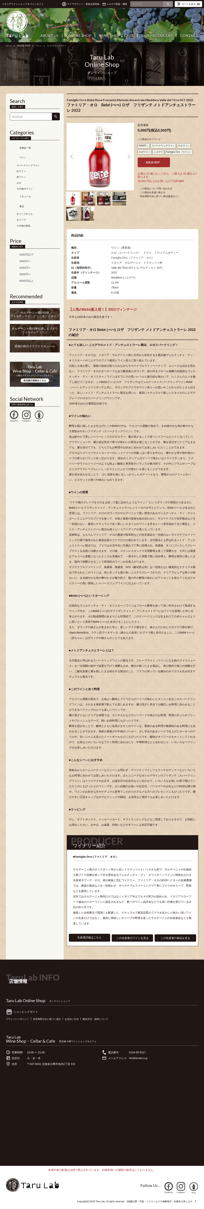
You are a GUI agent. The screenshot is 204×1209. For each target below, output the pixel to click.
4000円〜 (19, 252)
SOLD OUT (153, 162)
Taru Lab (13, 1040)
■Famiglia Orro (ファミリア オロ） (97, 860)
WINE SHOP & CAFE (116, 35)
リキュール (19, 186)
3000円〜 (19, 245)
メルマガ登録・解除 (117, 4)
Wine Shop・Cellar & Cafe (30, 1044)
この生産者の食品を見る (175, 941)
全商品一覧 (19, 146)
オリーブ (21, 204)
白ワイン (21, 163)
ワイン (42, 45)
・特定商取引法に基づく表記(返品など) (158, 196)
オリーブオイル (25, 198)
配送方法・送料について (108, 1022)
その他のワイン (25, 181)
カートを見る (188, 4)
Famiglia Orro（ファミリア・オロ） (132, 261)
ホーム (9, 45)
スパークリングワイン (63, 45)
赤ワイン (21, 169)
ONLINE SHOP (78, 35)
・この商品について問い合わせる (155, 188)
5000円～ (144, 145)
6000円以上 (21, 265)
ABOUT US (49, 35)
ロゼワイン (184, 145)
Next (128, 156)
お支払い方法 (81, 1022)
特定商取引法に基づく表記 (53, 1022)
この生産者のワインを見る (132, 941)
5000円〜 (19, 258)
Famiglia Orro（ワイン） (179, 152)
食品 (16, 192)
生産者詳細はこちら (89, 941)
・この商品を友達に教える (151, 192)
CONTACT (189, 35)
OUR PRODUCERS (157, 35)
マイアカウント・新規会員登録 (83, 4)
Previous (72, 156)
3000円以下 (21, 239)
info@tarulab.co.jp (140, 1061)
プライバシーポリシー (19, 1022)
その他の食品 (23, 210)
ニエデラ (158, 152)
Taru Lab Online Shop (25, 1004)
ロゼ (19, 175)
